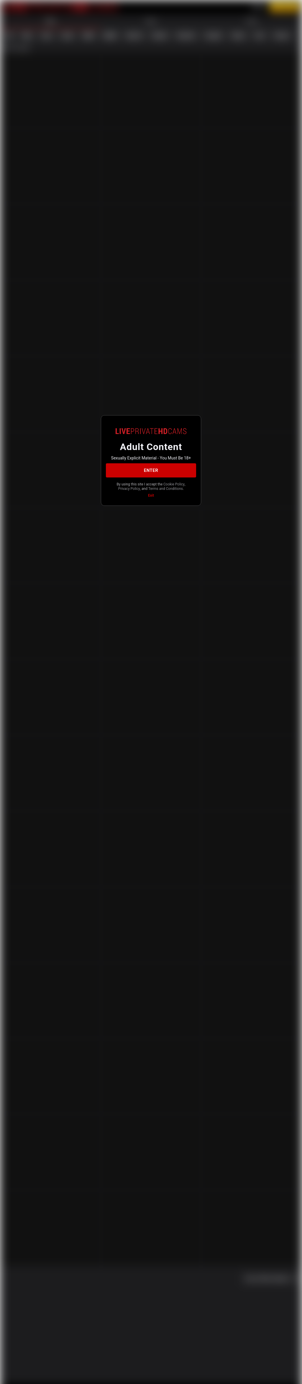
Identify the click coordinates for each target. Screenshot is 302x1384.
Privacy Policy (160, 486)
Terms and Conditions (150, 491)
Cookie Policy (133, 486)
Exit (150, 498)
